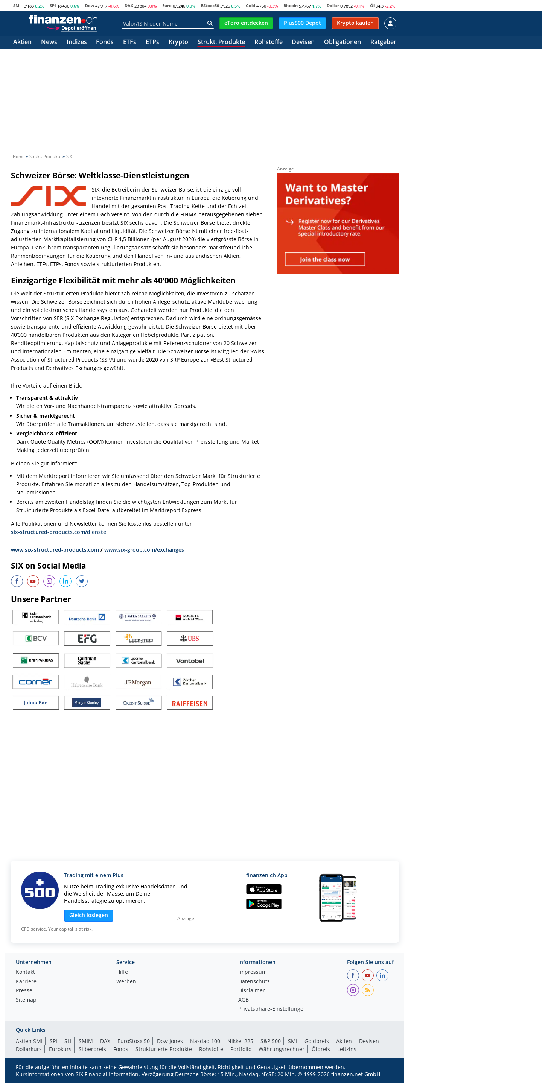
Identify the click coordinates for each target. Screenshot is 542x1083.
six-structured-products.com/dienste (58, 531)
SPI (53, 5)
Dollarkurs (29, 1049)
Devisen (303, 42)
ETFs (129, 42)
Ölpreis (321, 1049)
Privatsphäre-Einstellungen (272, 1009)
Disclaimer (251, 991)
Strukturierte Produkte (164, 1049)
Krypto (178, 42)
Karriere (26, 982)
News (49, 42)
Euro (167, 5)
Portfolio (240, 1049)
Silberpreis (92, 1049)
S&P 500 (270, 1041)
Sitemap (26, 1000)
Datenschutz (254, 982)
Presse (24, 991)
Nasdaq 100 (205, 1041)
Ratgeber (383, 42)
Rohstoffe (268, 42)
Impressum (252, 972)
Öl (372, 5)
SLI (68, 1041)
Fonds (105, 42)
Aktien (22, 42)
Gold (250, 5)
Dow (89, 5)
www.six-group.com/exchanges (144, 549)
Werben (126, 982)
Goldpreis (316, 1041)
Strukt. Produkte (221, 42)
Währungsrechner (281, 1049)
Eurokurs (60, 1049)
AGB (243, 1000)
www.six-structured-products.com (55, 549)
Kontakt (25, 972)
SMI (17, 5)
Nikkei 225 (240, 1041)
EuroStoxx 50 (133, 1041)
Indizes (77, 42)
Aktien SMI (29, 1041)
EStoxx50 (210, 5)
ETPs (152, 42)
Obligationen (342, 42)
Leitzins (346, 1049)
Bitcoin (290, 5)
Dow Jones (170, 1041)
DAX (129, 5)
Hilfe (122, 972)
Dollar (333, 5)
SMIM (86, 1041)
